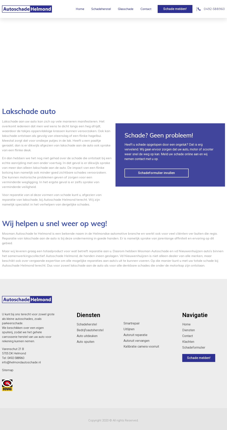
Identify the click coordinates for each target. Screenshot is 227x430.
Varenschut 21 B (13, 349)
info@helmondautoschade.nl (21, 362)
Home (80, 9)
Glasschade (125, 9)
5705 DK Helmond (14, 353)
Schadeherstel (101, 9)
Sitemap (7, 370)
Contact (145, 9)
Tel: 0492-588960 (13, 358)
